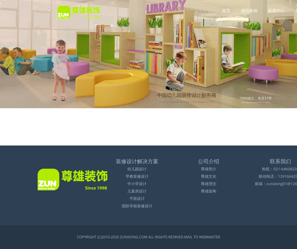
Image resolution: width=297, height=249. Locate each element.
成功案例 (249, 10)
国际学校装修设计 (137, 205)
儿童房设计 (137, 191)
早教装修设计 (137, 176)
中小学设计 (137, 183)
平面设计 (137, 198)
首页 (226, 10)
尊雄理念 (208, 183)
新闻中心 (276, 10)
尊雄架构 (208, 191)
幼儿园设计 (137, 169)
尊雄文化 (208, 176)
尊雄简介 (208, 169)
